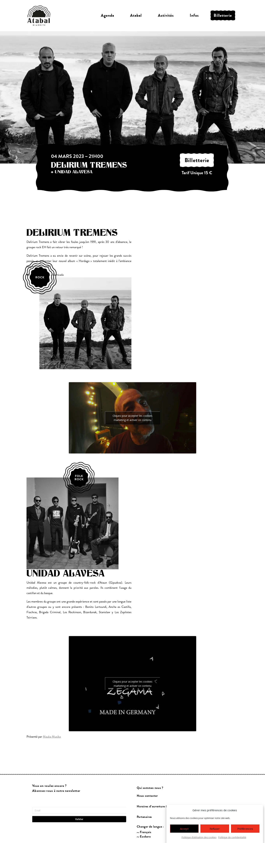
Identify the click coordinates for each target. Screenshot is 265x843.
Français (145, 832)
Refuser (215, 829)
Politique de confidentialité (232, 837)
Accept (184, 829)
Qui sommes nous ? (150, 788)
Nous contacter (147, 795)
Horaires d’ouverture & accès (156, 806)
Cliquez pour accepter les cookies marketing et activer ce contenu (132, 418)
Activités (166, 15)
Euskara (145, 836)
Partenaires (144, 817)
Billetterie (223, 15)
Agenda (107, 15)
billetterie (197, 160)
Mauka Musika (52, 736)
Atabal (136, 15)
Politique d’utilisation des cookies (199, 837)
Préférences (245, 829)
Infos (194, 15)
